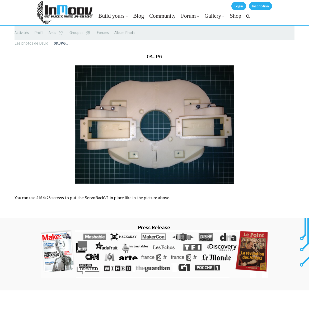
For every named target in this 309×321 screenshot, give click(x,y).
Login (239, 6)
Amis (56, 32)
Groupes (80, 32)
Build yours (112, 16)
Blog (138, 16)
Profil (38, 32)
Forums (103, 32)
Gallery (212, 16)
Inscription (260, 6)
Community (162, 16)
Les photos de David (31, 43)
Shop (235, 16)
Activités (22, 32)
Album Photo (124, 32)
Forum (188, 16)
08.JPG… (61, 43)
